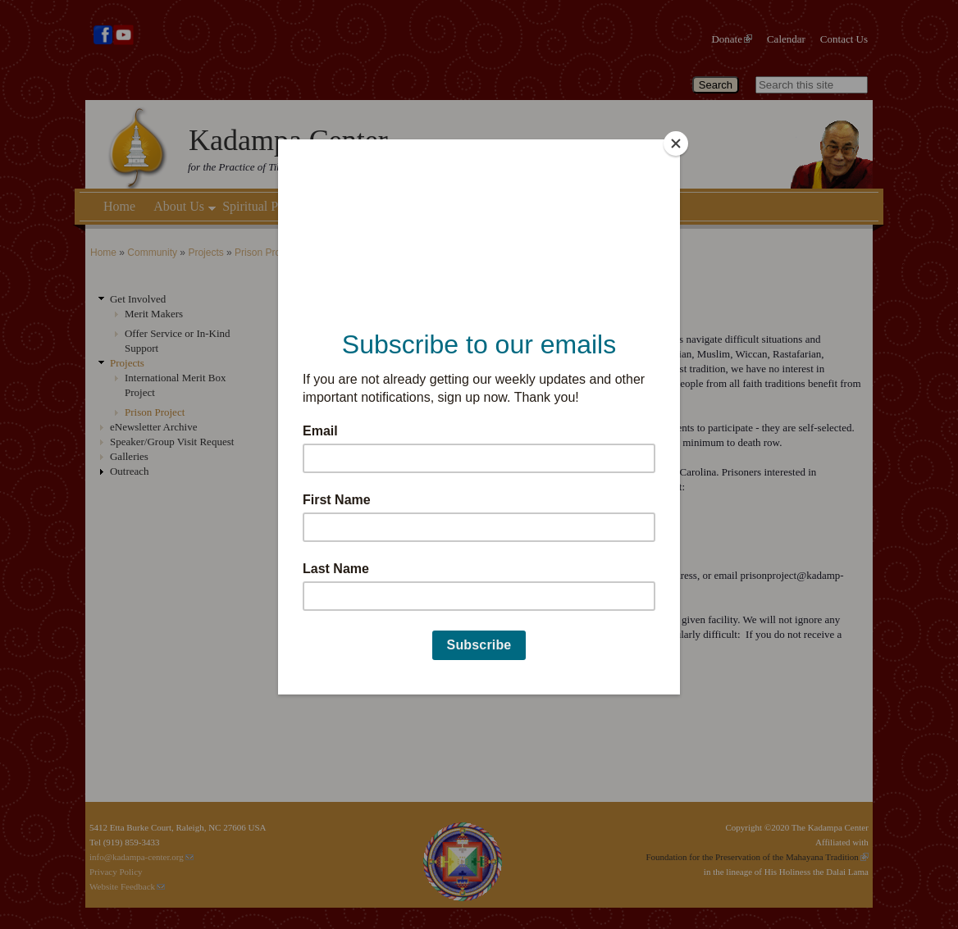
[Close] (676, 143)
